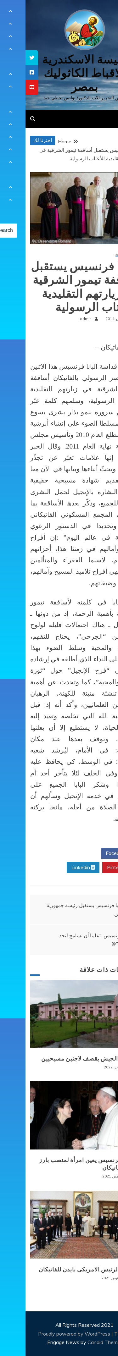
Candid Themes (80, 1342)
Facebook (93, 853)
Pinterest (94, 867)
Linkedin (57, 867)
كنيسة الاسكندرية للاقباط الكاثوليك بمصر (59, 73)
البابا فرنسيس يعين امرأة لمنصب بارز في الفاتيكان (61, 1164)
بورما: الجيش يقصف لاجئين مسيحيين (62, 1058)
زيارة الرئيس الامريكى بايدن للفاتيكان (61, 1269)
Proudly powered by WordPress (49, 1334)
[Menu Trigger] (103, 13)
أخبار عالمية (99, 254)
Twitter (57, 853)
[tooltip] (6, 57)
